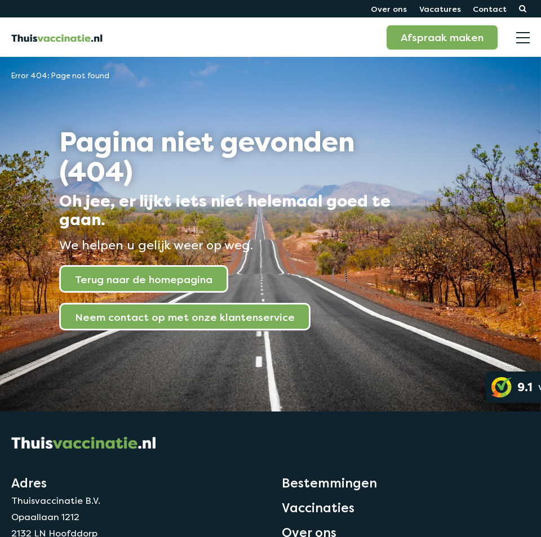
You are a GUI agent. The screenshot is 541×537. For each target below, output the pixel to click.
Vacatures (440, 8)
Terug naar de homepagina (143, 279)
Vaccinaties (318, 507)
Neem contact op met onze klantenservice (185, 317)
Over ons (389, 8)
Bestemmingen (329, 483)
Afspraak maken (442, 37)
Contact (490, 8)
